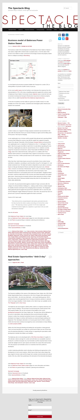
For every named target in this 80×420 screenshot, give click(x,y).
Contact (61, 29)
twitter (70, 71)
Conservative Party (27, 234)
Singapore (10, 246)
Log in (59, 220)
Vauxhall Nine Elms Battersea (32, 248)
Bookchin (60, 156)
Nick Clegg (47, 241)
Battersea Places (62, 112)
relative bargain (30, 245)
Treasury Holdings (46, 381)
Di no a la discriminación (64, 163)
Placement (60, 193)
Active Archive (61, 143)
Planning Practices (47, 380)
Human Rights (61, 178)
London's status (22, 239)
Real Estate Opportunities (21, 381)
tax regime (35, 246)
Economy (49, 234)
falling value (16, 235)
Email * (30, 410)
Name (29, 405)
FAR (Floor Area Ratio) (37, 337)
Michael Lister (34, 241)
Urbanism (26, 382)
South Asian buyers (17, 246)
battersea (29, 378)
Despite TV (60, 161)
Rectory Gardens (62, 201)
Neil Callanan (41, 241)
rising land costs (38, 245)
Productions (61, 199)
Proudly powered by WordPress (40, 390)
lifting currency (34, 238)
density (22, 380)
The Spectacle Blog (19, 8)
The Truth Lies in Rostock (64, 211)
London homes (14, 239)
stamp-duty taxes (26, 246)
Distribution (61, 165)
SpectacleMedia (16, 227)
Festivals (60, 171)
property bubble (19, 243)
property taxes (34, 243)
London (33, 380)
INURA (59, 179)
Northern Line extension (15, 242)
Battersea (60, 148)
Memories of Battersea (63, 183)
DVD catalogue (67, 60)
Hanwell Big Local (62, 175)
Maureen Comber (62, 123)
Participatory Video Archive (64, 189)
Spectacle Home (12, 29)
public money (11, 245)
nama (37, 380)
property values (41, 243)
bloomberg (34, 232)
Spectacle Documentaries (17, 225)
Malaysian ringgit (17, 241)
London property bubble (15, 323)
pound (42, 242)
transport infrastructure (13, 248)
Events (59, 168)
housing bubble (27, 380)
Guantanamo (61, 173)
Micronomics (61, 184)
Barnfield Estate (62, 147)
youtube (59, 71)
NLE (9, 242)
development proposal (14, 312)
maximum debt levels (26, 241)
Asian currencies (31, 231)
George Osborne (38, 142)
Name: (59, 83)
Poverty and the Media (63, 196)
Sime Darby (45, 245)
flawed (32, 235)
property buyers (26, 243)
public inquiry (18, 90)
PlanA (13, 220)
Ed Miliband (10, 235)
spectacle (39, 381)
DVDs (55, 29)
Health (59, 176)
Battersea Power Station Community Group (21, 232)
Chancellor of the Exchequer (16, 234)
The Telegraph (12, 302)
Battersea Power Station (17, 216)
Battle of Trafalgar (62, 155)
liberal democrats (26, 238)
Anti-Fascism (61, 145)
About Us (20, 29)
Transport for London (44, 246)
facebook (66, 69)
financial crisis (27, 235)
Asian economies (39, 231)
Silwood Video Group (63, 202)
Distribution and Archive (64, 93)
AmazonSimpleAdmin (63, 228)
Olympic (61, 95)
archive (61, 62)
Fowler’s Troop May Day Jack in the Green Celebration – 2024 (63, 116)
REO (35, 381)
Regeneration (31, 381)
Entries (61, 221)
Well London (61, 214)
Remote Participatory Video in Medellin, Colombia (63, 136)
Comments (61, 223)
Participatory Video (62, 188)
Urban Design (11, 382)
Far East (21, 235)
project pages (67, 63)
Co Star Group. (22, 302)
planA (59, 194)
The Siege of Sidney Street (64, 209)
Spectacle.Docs (17, 373)
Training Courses (40, 29)
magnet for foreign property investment (35, 239)
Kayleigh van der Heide (27, 46)
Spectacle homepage (13, 223)
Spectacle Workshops (63, 207)
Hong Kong (33, 236)
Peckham (60, 191)
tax (31, 246)
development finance (36, 234)
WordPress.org (61, 225)
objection (35, 94)
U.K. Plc (21, 248)
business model (40, 232)
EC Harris (44, 234)
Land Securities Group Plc (42, 236)
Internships (49, 29)
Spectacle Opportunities (64, 100)
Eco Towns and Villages (63, 166)
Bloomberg (27, 55)
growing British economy (24, 236)
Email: (59, 87)
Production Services (29, 29)
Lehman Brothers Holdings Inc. (15, 238)
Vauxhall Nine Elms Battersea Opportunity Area (32, 98)
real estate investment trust (21, 245)
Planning (40, 380)
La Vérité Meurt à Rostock (64, 181)
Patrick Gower (37, 242)
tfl (38, 246)
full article (15, 212)
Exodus (59, 170)
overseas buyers (30, 242)
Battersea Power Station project (20, 218)
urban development (19, 382)
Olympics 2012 (61, 186)
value (24, 248)
